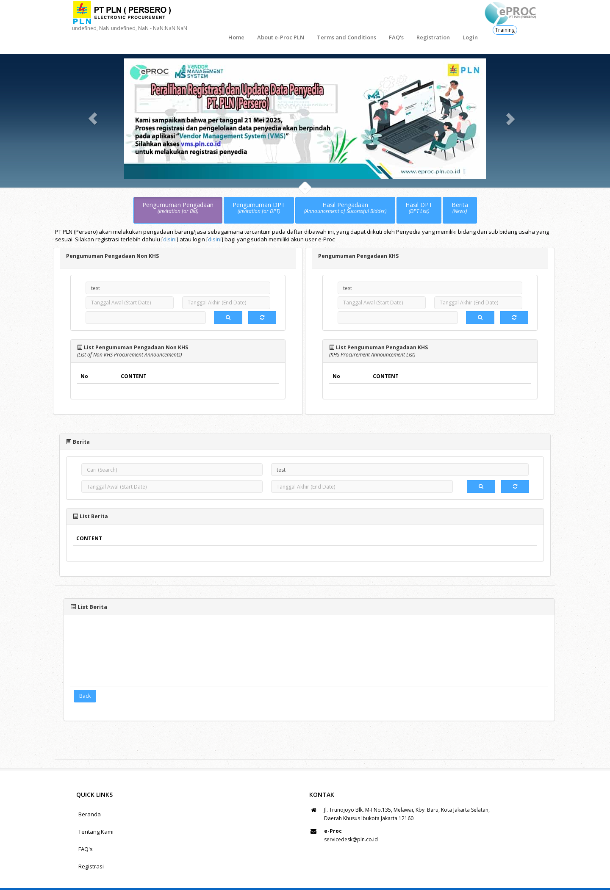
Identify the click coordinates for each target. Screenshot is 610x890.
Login (432, 17)
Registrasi (91, 847)
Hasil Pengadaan (345, 188)
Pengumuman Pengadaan (178, 188)
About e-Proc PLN (242, 17)
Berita (460, 188)
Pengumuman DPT (259, 188)
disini (170, 220)
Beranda (89, 795)
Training (505, 29)
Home (199, 17)
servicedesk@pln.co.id (351, 820)
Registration (395, 17)
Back (85, 676)
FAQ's (358, 17)
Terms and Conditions (308, 17)
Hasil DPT (419, 188)
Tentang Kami (96, 812)
